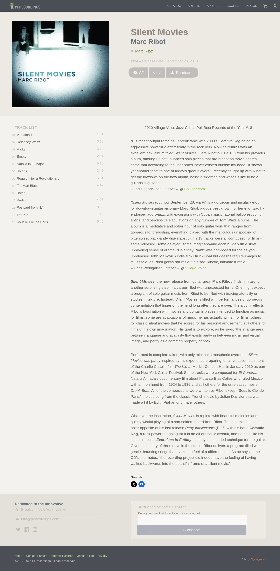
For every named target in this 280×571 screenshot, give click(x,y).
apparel (56, 555)
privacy (102, 555)
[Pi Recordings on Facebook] (27, 530)
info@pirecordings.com (40, 519)
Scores (233, 5)
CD (139, 73)
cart (91, 555)
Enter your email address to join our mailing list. (169, 513)
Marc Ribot (145, 51)
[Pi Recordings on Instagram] (35, 530)
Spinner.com (194, 189)
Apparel (213, 5)
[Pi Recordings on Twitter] (18, 530)
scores (68, 555)
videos (81, 555)
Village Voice (195, 268)
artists (43, 555)
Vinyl (158, 73)
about (18, 555)
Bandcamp (184, 73)
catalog (31, 555)
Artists (194, 5)
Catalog (174, 5)
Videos (251, 5)
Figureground (258, 559)
